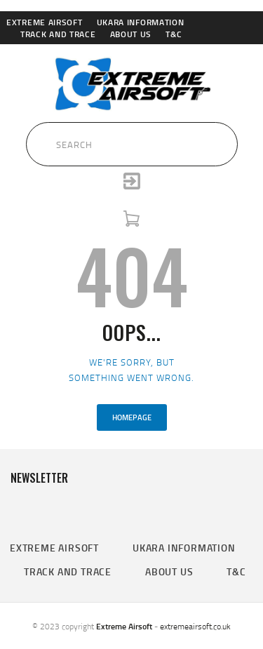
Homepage (131, 417)
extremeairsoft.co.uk (195, 626)
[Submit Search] (20, 140)
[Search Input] (132, 144)
